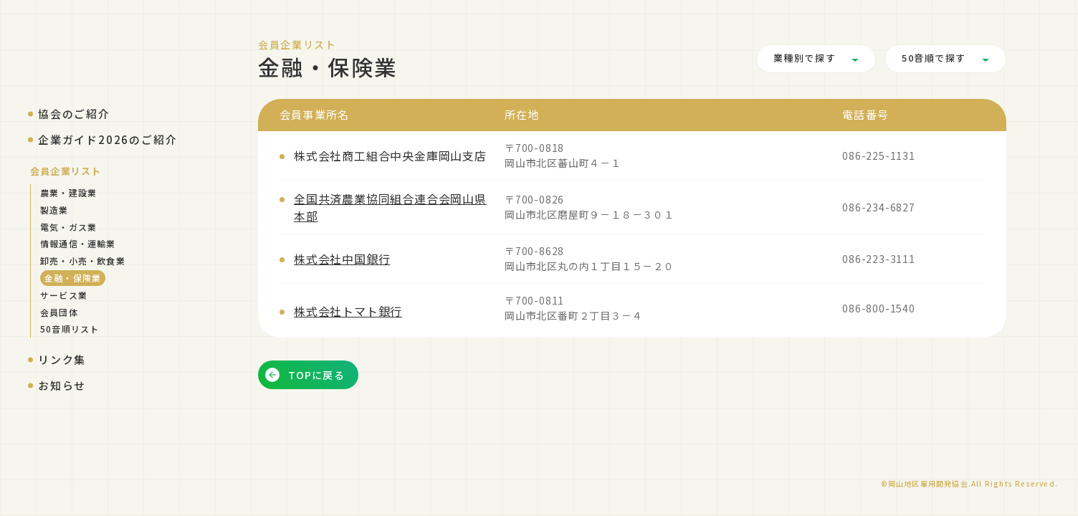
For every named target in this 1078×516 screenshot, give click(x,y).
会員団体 (59, 312)
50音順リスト (69, 328)
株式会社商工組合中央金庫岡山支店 (390, 155)
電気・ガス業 (68, 227)
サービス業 (63, 295)
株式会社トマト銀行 (348, 311)
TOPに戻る (305, 375)
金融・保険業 (72, 278)
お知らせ (62, 385)
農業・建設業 (68, 192)
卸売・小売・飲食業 (82, 260)
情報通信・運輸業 (78, 243)
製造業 (54, 210)
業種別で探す (804, 58)
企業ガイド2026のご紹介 (107, 139)
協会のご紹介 (74, 113)
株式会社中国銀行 (342, 258)
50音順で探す (934, 58)
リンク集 (62, 359)
